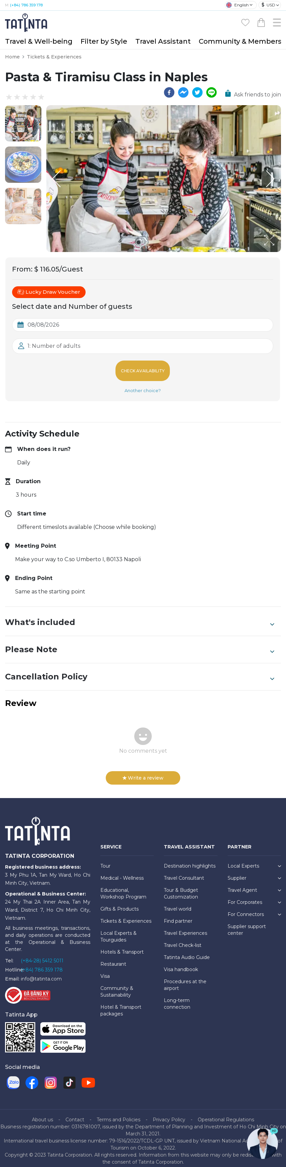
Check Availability (142, 368)
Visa (105, 971)
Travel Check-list (182, 940)
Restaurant (113, 959)
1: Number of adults (54, 346)
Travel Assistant (163, 41)
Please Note (139, 644)
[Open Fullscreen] (279, 251)
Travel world (177, 904)
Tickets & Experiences (54, 57)
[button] (23, 123)
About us (42, 1114)
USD (268, 4)
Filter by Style (104, 41)
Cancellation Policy (139, 671)
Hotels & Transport (122, 947)
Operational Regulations (226, 1114)
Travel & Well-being (39, 41)
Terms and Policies (118, 1114)
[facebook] (169, 92)
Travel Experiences (185, 928)
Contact (74, 1114)
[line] (211, 92)
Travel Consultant (184, 873)
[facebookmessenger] (183, 92)
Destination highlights (190, 861)
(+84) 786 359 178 (26, 5)
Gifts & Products (119, 904)
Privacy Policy (169, 1114)
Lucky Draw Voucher (48, 292)
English (237, 5)
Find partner (178, 916)
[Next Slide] (271, 179)
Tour (105, 861)
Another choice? (143, 385)
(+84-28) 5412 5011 (42, 955)
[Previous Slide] (56, 179)
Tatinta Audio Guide (187, 952)
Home (12, 57)
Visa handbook (181, 964)
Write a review (143, 772)
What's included (139, 617)
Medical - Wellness (122, 873)
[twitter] (197, 92)
